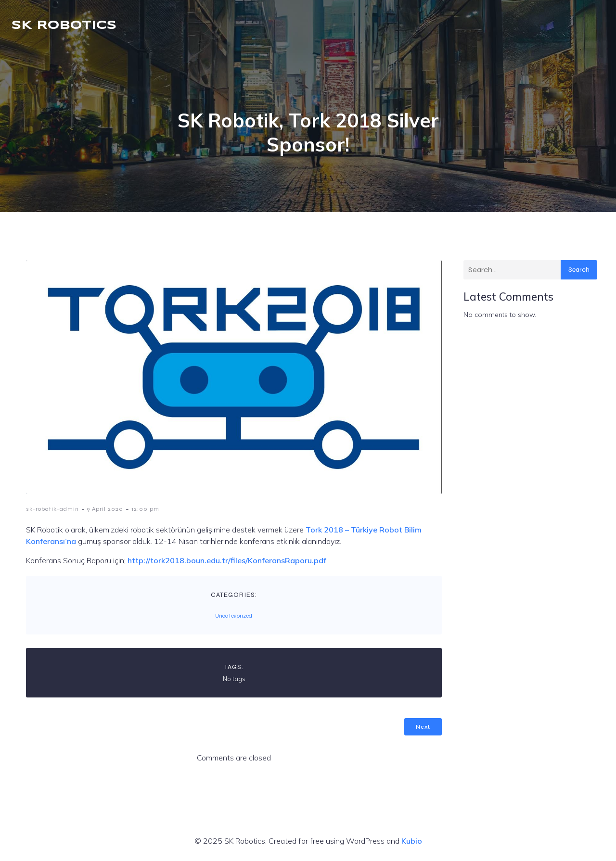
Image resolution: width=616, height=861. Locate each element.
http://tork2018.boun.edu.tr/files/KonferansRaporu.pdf (227, 560)
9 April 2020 (105, 509)
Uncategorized (233, 615)
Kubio (411, 841)
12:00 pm (145, 509)
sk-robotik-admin (52, 509)
